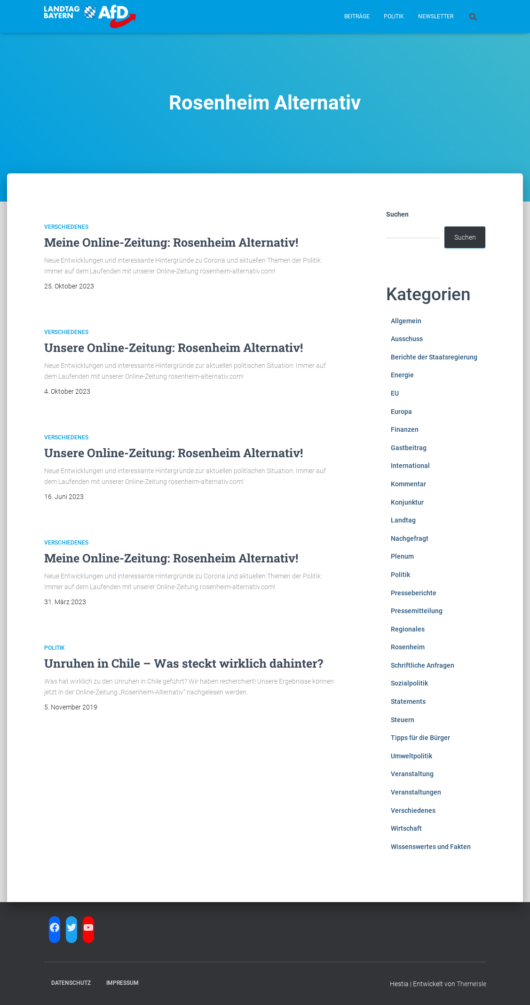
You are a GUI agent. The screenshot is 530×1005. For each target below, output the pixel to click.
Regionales (408, 629)
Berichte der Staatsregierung (434, 357)
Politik (394, 16)
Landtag (403, 520)
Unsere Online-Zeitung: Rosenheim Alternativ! (173, 347)
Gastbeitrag (409, 448)
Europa (401, 411)
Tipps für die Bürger (420, 737)
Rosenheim (408, 647)
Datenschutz (71, 983)
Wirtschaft (406, 828)
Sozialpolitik (409, 683)
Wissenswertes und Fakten (431, 846)
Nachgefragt (409, 538)
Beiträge (357, 16)
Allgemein (406, 321)
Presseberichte (413, 593)
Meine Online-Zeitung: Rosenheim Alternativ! (171, 242)
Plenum (402, 556)
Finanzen (405, 429)
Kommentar (408, 484)
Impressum (122, 983)
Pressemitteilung (417, 611)
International (410, 465)
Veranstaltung (412, 774)
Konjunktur (407, 502)
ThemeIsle (471, 984)
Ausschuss (407, 339)
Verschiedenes (66, 227)
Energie (402, 375)
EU (395, 393)
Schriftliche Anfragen (422, 665)
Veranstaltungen (416, 792)
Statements (408, 701)
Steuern (402, 720)
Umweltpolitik (411, 756)
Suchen (397, 214)
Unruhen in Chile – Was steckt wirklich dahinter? (183, 663)
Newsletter (435, 16)
